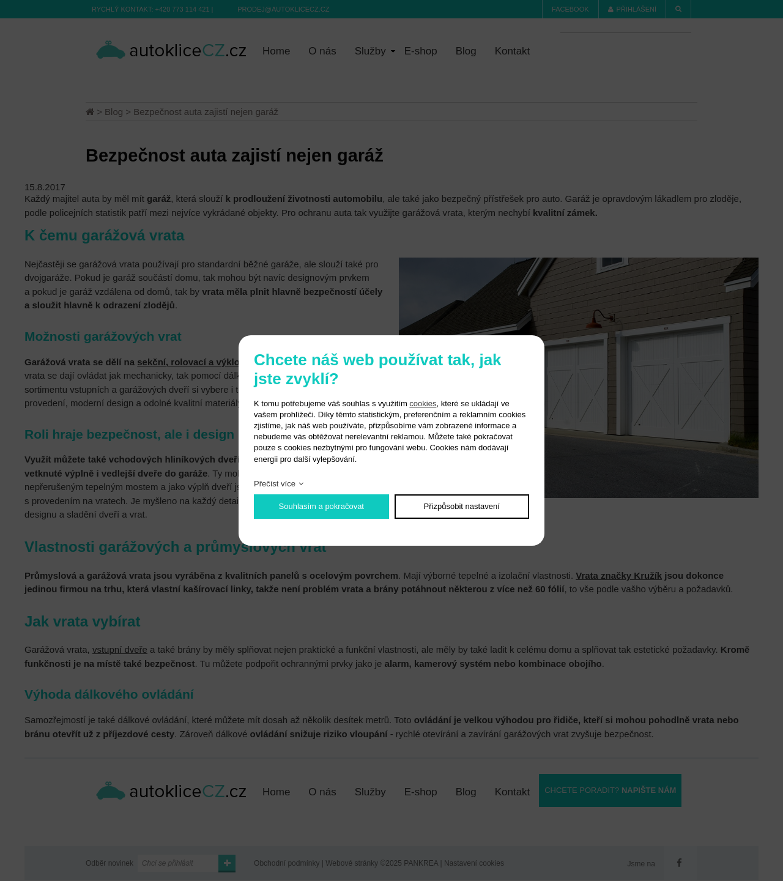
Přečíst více (274, 483)
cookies (422, 403)
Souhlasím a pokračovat (321, 506)
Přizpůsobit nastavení (462, 506)
